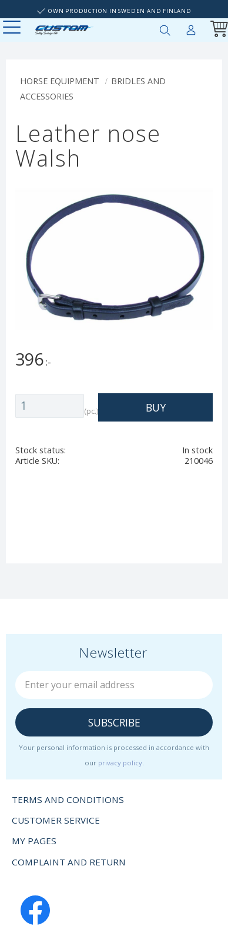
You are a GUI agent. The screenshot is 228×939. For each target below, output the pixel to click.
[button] (13, 28)
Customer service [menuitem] (56, 820)
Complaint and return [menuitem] (69, 862)
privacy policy (120, 762)
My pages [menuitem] (191, 27)
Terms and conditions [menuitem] (68, 799)
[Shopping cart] (217, 30)
